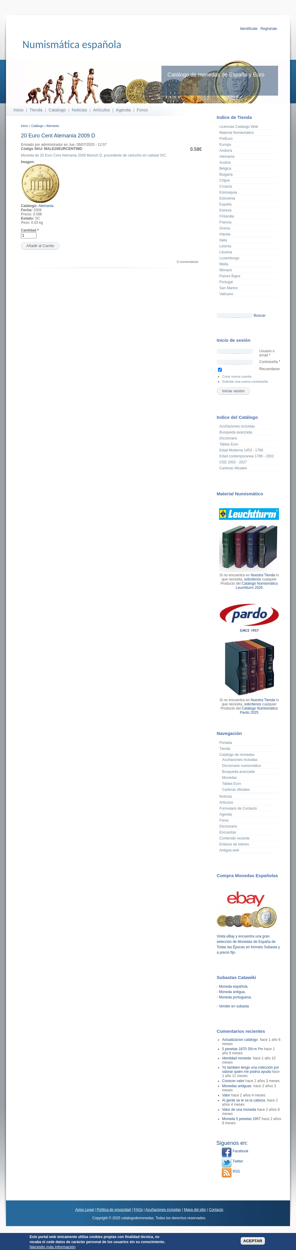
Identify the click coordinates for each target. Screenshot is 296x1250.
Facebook (235, 1151)
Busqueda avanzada (235, 432)
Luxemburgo (229, 258)
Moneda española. (233, 986)
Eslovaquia (228, 192)
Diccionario (228, 438)
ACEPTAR (252, 1242)
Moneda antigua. (232, 992)
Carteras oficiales (233, 468)
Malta (223, 264)
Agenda (123, 110)
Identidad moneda (237, 1058)
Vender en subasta (234, 1006)
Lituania (225, 252)
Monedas (229, 778)
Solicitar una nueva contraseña (245, 381)
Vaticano (226, 294)
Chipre (224, 180)
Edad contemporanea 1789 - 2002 (246, 456)
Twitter (232, 1161)
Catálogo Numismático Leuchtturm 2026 (257, 585)
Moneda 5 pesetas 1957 (241, 1119)
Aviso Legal (84, 1210)
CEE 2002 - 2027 (233, 462)
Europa (225, 145)
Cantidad (30, 230)
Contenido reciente (234, 838)
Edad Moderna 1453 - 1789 (241, 450)
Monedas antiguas (237, 1086)
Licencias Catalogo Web (238, 127)
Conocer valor (233, 1081)
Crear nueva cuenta (236, 376)
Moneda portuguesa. (235, 997)
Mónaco (225, 270)
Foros (142, 110)
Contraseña (269, 362)
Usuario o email (266, 353)
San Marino (228, 288)
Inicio (18, 110)
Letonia (225, 246)
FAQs (138, 1210)
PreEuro (226, 139)
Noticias (79, 110)
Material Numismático (236, 133)
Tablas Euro (228, 444)
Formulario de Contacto (238, 808)
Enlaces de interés (234, 844)
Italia (223, 240)
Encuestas (227, 832)
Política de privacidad (114, 1210)
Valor (226, 1095)
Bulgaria (226, 174)
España (225, 204)
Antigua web (229, 850)
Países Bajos (229, 276)
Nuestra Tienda (263, 575)
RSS (231, 1171)
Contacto (216, 1210)
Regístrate (268, 29)
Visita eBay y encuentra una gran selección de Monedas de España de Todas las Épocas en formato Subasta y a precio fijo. (248, 942)
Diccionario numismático (241, 766)
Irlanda (225, 234)
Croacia (225, 186)
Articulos (226, 802)
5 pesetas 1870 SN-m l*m (242, 1049)
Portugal (226, 282)
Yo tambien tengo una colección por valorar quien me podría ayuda (250, 1069)
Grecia (224, 228)
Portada (225, 743)
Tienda (36, 110)
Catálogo (37, 126)
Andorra (225, 150)
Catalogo (57, 110)
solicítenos (252, 579)
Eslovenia (227, 198)
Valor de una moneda (239, 1109)
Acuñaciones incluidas (237, 426)
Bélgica (225, 168)
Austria (225, 162)
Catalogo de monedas (236, 755)
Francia (225, 222)
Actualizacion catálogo (240, 1040)
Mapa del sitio (195, 1210)
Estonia (225, 210)
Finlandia (226, 216)
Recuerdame (269, 369)
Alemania (52, 126)
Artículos (101, 110)
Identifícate (249, 29)
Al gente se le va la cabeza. (244, 1100)
